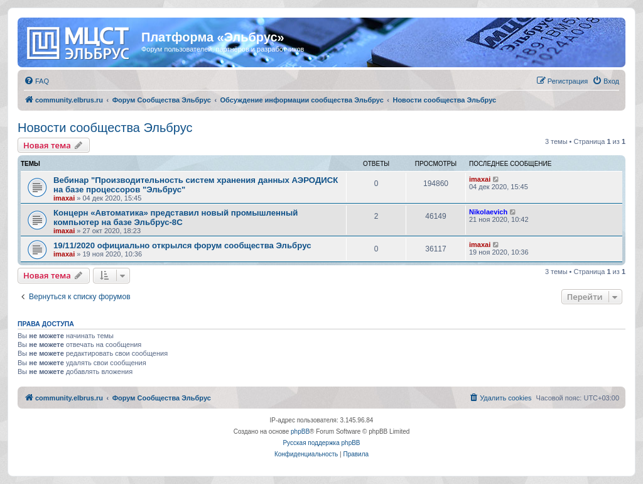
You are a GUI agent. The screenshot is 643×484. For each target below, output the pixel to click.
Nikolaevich (488, 212)
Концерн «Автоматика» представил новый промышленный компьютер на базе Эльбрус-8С (175, 217)
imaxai (64, 198)
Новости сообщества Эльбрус (105, 128)
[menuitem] (36, 81)
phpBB (300, 431)
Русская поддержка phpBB (321, 442)
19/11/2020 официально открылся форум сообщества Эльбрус (182, 245)
